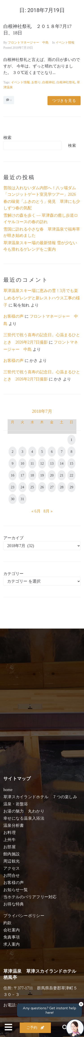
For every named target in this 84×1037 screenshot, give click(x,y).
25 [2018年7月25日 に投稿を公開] (32, 487)
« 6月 (36, 511)
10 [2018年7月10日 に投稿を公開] (22, 463)
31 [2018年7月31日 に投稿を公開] (22, 499)
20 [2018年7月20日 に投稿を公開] (52, 475)
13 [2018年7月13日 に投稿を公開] (52, 463)
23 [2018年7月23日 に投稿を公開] (12, 487)
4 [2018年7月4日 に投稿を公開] (32, 451)
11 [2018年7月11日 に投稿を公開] (32, 463)
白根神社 (48, 82)
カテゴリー (13, 573)
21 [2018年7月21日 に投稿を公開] (61, 475)
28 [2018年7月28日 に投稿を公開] (61, 487)
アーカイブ (13, 538)
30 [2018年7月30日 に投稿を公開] (12, 499)
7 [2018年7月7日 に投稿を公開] (61, 451)
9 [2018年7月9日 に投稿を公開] (12, 463)
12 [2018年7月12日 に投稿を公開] (42, 463)
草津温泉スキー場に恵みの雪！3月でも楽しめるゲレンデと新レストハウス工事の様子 (41, 297)
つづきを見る (64, 101)
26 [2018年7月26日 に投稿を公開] (42, 487)
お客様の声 (13, 316)
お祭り (36, 82)
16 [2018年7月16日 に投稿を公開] (12, 475)
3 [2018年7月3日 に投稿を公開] (22, 451)
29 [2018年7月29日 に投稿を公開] (71, 487)
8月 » (48, 511)
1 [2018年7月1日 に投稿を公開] (71, 440)
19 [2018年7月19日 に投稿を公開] (42, 475)
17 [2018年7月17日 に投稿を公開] (22, 475)
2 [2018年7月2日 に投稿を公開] (12, 451)
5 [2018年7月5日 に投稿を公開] (42, 451)
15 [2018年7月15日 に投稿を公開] (71, 463)
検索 (7, 137)
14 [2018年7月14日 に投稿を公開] (61, 463)
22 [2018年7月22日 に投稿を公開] (71, 475)
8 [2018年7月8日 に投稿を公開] (71, 451)
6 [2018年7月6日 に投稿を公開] (52, 451)
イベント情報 (65, 42)
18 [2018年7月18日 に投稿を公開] (32, 475)
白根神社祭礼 (65, 82)
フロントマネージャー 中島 (28, 42)
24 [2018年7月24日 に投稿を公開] (22, 487)
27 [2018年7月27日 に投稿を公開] (52, 487)
